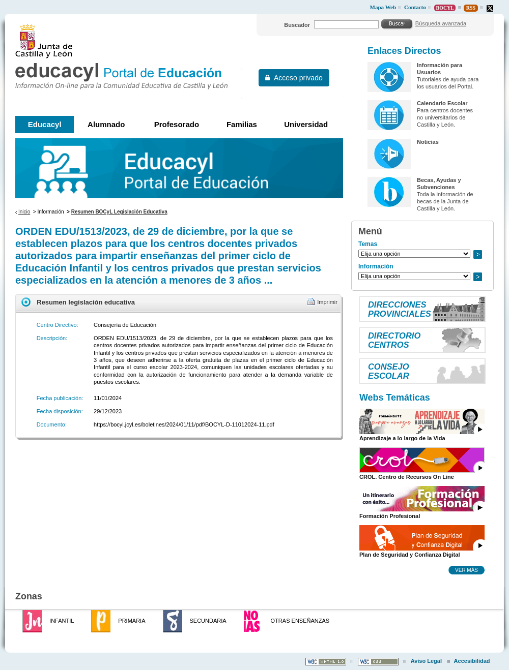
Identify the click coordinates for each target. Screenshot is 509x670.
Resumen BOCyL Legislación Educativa (119, 212)
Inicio (24, 212)
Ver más (466, 570)
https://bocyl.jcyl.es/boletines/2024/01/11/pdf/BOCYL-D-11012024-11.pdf (184, 424)
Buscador (297, 25)
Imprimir (327, 302)
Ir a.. (477, 254)
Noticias (428, 142)
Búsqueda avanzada (440, 23)
